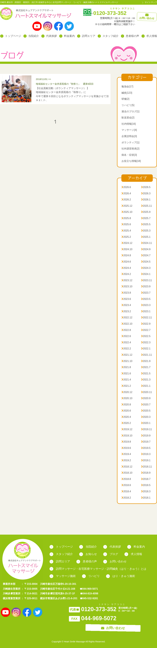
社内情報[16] (129, 123)
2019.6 (126, 448)
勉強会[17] (127, 86)
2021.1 (146, 386)
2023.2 (126, 311)
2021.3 (146, 379)
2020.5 (146, 410)
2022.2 (126, 348)
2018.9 (146, 472)
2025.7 (146, 218)
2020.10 (127, 398)
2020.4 (126, 417)
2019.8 (126, 441)
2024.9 (146, 249)
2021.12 (127, 354)
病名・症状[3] (129, 155)
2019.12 (127, 429)
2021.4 (126, 379)
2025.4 (126, 230)
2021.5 (146, 373)
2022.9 (146, 323)
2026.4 (126, 193)
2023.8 (126, 292)
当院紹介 (31, 36)
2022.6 (126, 336)
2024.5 (146, 261)
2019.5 (146, 448)
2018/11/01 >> (72, 82)
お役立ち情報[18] (131, 161)
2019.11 (146, 429)
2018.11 (146, 466)
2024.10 (127, 249)
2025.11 (146, 205)
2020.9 (146, 398)
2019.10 (127, 435)
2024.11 (146, 243)
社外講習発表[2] (130, 148)
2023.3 (146, 305)
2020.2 (126, 423)
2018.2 (126, 497)
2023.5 (146, 299)
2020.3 (146, 417)
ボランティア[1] (130, 142)
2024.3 (146, 268)
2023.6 (126, 299)
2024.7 (146, 255)
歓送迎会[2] (128, 117)
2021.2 (126, 386)
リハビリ (91, 576)
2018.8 (126, 479)
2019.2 (126, 460)
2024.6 (126, 261)
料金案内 (67, 36)
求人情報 (149, 36)
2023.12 (127, 280)
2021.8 (126, 367)
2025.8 (126, 218)
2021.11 (146, 354)
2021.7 (146, 367)
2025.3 (146, 230)
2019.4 (126, 454)
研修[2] (125, 99)
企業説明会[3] (129, 136)
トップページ (10, 36)
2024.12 (127, 243)
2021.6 (126, 373)
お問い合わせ (115, 561)
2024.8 (126, 255)
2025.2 (126, 237)
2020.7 (146, 404)
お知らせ (88, 554)
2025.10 (127, 212)
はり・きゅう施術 (120, 576)
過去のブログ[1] (130, 111)
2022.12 (127, 317)
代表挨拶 (49, 36)
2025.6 (126, 224)
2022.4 (126, 342)
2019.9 (146, 435)
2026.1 (146, 199)
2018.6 (126, 485)
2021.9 (146, 361)
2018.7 (146, 479)
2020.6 (126, 410)
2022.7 (146, 330)
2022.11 (146, 317)
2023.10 (127, 286)
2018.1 (146, 497)
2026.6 (126, 187)
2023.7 (146, 292)
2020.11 (146, 392)
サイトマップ (151, 2)
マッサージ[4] (129, 130)
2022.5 (146, 336)
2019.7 (146, 441)
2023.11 (146, 280)
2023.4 (126, 305)
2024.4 (126, 268)
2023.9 (146, 286)
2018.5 (146, 485)
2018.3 (146, 491)
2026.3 (146, 193)
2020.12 (127, 392)
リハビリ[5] (128, 105)
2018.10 (127, 472)
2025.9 (146, 212)
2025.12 (127, 205)
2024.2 (126, 274)
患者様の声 (130, 36)
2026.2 (126, 199)
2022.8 (126, 330)
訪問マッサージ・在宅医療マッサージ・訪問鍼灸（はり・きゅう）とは (97, 568)
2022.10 (127, 323)
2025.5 (146, 224)
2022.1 (146, 348)
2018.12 (127, 466)
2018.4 (126, 491)
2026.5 (146, 187)
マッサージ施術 (62, 576)
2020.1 (146, 423)
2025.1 (146, 237)
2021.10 (127, 361)
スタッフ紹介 (108, 36)
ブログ (110, 554)
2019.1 (146, 460)
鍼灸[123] (127, 92)
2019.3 (146, 454)
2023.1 (146, 311)
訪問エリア (86, 36)
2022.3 (146, 342)
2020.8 (126, 404)
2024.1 (146, 274)
